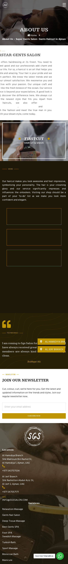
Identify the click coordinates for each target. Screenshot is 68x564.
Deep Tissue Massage (13, 521)
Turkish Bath (9, 542)
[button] (51, 341)
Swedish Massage (11, 536)
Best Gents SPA (10, 527)
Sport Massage (10, 548)
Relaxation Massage (12, 509)
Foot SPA (7, 532)
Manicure (7, 560)
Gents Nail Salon (11, 515)
